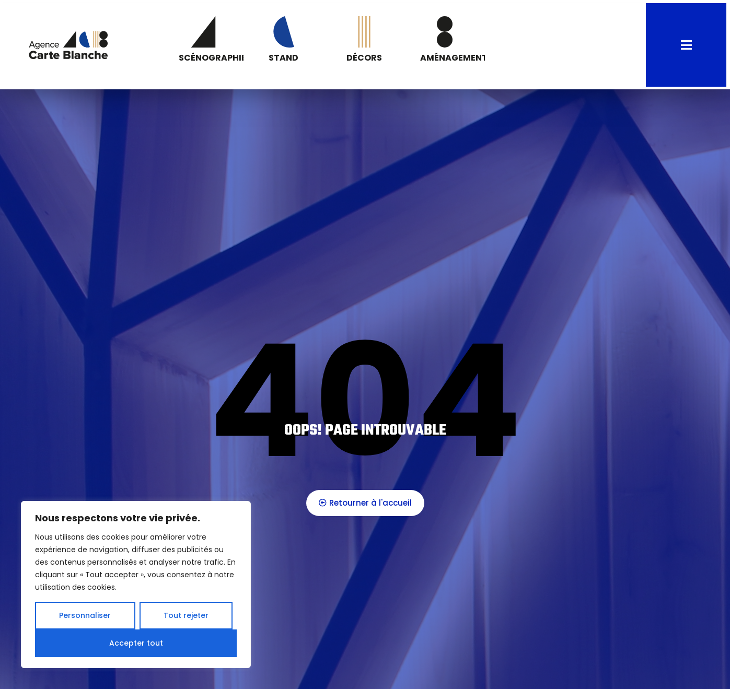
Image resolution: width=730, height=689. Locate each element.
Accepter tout (136, 643)
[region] (136, 584)
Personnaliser (85, 615)
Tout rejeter (186, 615)
